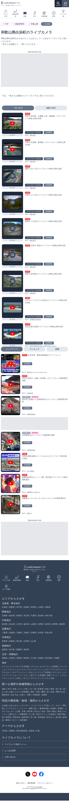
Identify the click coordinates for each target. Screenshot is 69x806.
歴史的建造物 (21, 731)
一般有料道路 (43, 708)
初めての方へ (21, 783)
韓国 (49, 675)
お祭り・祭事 (25, 695)
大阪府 (26, 633)
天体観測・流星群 (40, 695)
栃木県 (12, 616)
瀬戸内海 (61, 714)
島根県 (12, 641)
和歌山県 (34, 24)
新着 (57, 349)
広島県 (26, 641)
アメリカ (45, 678)
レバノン (23, 672)
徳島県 (4, 649)
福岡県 (4, 658)
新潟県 (4, 624)
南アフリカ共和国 (38, 675)
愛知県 (62, 624)
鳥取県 (4, 641)
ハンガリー (46, 669)
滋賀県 (12, 633)
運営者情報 (31, 783)
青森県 (12, 607)
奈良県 (40, 633)
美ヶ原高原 (6, 717)
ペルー (15, 675)
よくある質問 (9, 751)
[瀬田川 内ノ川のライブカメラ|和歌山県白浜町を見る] (12, 175)
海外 (54, 14)
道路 (25, 14)
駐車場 (40, 689)
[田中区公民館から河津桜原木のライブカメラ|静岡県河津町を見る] (34, 405)
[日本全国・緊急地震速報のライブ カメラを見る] (34, 363)
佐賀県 (12, 658)
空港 (14, 689)
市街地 (4, 731)
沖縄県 (57, 658)
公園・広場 (20, 711)
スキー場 (32, 689)
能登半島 (25, 717)
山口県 (33, 641)
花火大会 (14, 695)
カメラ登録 (63, 13)
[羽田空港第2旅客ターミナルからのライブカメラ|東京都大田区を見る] (34, 462)
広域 (52, 678)
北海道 (4, 607)
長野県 (40, 624)
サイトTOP (5, 13)
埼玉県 (26, 616)
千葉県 (33, 616)
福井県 (26, 624)
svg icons (32, 788)
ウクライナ (35, 678)
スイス (12, 678)
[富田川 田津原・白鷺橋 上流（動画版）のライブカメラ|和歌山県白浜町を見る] (12, 123)
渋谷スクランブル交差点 (46, 714)
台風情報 (44, 14)
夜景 (52, 689)
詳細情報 (49, 132)
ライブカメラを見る (34, 132)
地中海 (30, 711)
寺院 (38, 692)
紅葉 (52, 692)
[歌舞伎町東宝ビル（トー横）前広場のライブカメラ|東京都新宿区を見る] (34, 483)
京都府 (19, 633)
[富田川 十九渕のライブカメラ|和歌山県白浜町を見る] (12, 228)
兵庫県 (33, 633)
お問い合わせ (9, 757)
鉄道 (47, 689)
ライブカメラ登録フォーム (14, 744)
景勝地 (12, 731)
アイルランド (57, 669)
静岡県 (55, 624)
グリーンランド (33, 669)
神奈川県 (48, 616)
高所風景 (23, 720)
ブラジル (34, 666)
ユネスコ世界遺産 (22, 692)
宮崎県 (40, 658)
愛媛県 (19, 649)
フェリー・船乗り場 (28, 708)
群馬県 (19, 616)
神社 (32, 692)
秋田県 (33, 607)
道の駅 (58, 717)
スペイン (56, 675)
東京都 (40, 616)
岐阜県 (48, 624)
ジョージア (20, 669)
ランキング (34, 349)
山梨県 (33, 624)
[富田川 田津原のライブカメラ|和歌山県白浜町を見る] (12, 281)
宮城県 (26, 607)
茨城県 (4, 616)
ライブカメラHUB (37, 786)
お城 (11, 692)
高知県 (26, 649)
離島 (43, 692)
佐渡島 (53, 708)
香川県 (12, 649)
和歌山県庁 (33, 135)
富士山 (37, 711)
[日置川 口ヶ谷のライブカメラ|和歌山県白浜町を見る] (12, 202)
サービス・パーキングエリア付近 (35, 705)
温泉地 (31, 731)
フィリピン (24, 675)
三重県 (4, 633)
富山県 (12, 624)
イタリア (14, 672)
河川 (34, 14)
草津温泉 (41, 717)
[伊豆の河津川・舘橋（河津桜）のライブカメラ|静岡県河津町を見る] (34, 384)
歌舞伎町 (23, 714)
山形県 (40, 607)
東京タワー (13, 714)
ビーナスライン (12, 708)
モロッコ (32, 672)
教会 (54, 711)
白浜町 (47, 24)
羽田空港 (16, 717)
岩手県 (19, 607)
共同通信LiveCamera (35, 319)
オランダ (56, 672)
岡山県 (19, 641)
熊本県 (26, 658)
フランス (11, 669)
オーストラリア (8, 666)
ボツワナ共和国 (22, 666)
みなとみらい (14, 705)
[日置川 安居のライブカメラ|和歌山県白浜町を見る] (12, 254)
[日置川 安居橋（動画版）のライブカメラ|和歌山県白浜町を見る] (12, 149)
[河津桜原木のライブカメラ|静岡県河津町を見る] (34, 441)
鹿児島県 (48, 658)
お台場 (4, 705)
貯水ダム (50, 717)
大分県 (33, 658)
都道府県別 (15, 13)
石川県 (19, 624)
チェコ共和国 (52, 666)
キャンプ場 (22, 689)
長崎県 (19, 658)
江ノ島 (31, 714)
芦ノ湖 (33, 717)
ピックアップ (12, 349)
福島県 (48, 607)
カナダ (42, 666)
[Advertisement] (34, 70)
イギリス (25, 678)
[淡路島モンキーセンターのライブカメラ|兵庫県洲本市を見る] (34, 504)
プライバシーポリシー (45, 783)
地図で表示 (51, 108)
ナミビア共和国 (44, 672)
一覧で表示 (18, 108)
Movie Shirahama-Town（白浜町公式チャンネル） (43, 346)
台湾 (18, 678)
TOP (7, 24)
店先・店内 (46, 711)
